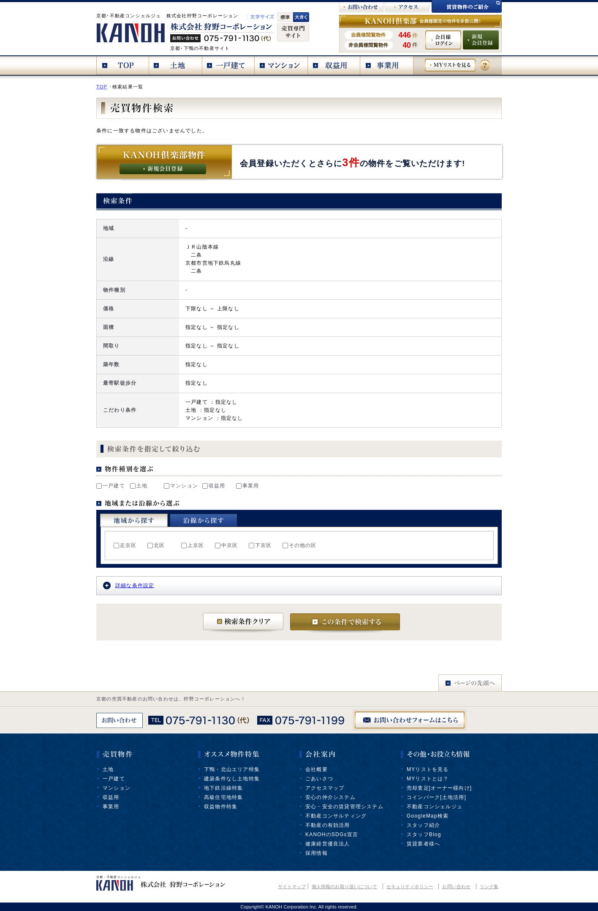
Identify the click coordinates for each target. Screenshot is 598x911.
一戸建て (110, 486)
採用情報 (316, 853)
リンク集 (489, 886)
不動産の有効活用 (327, 825)
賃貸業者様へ (423, 844)
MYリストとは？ (428, 779)
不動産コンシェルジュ (434, 807)
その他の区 (300, 545)
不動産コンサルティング (336, 816)
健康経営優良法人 (327, 844)
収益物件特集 (220, 807)
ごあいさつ (319, 779)
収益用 (214, 486)
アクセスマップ (324, 788)
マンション (181, 486)
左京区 (125, 545)
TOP (101, 86)
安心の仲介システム (330, 797)
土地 (138, 486)
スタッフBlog (424, 834)
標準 (285, 17)
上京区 (192, 545)
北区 (156, 545)
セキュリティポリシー (409, 886)
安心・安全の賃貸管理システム (344, 807)
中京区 (226, 545)
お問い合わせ (456, 886)
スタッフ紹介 (423, 825)
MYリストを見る (428, 769)
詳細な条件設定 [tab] (128, 585)
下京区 (260, 545)
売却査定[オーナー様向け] (439, 788)
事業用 (247, 486)
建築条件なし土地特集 (232, 779)
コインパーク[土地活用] (436, 797)
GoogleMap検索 (427, 816)
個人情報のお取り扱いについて (344, 886)
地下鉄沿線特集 (223, 788)
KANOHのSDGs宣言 (331, 834)
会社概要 (316, 769)
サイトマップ (292, 886)
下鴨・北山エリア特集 (232, 769)
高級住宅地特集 (223, 797)
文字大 (301, 17)
